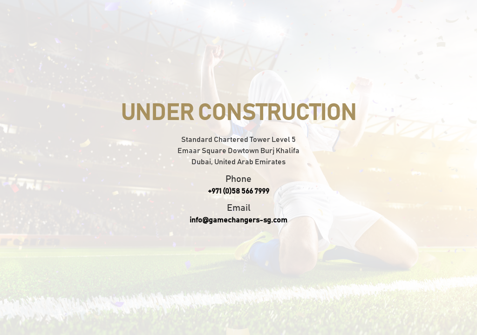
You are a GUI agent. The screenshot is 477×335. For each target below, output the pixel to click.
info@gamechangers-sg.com (238, 220)
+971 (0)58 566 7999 (238, 191)
